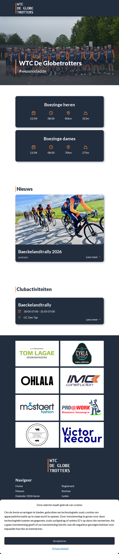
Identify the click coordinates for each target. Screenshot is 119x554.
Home (19, 486)
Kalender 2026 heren (27, 496)
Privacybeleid (60, 548)
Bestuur (66, 491)
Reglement (68, 486)
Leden (65, 496)
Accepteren (59, 540)
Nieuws (19, 491)
